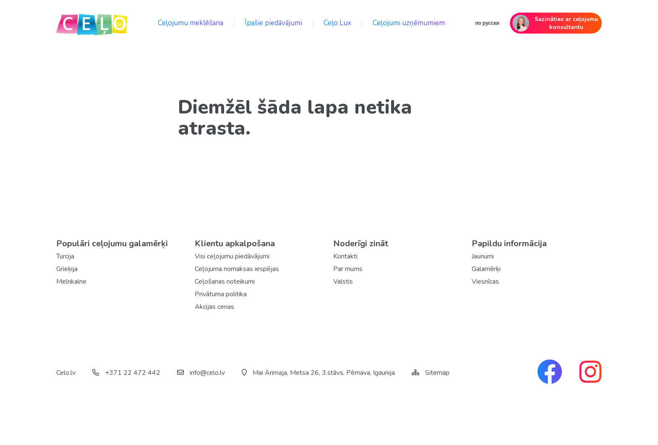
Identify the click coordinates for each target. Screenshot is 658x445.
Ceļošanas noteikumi (225, 281)
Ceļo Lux (337, 23)
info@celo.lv (201, 373)
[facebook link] (549, 372)
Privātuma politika (221, 294)
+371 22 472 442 (126, 373)
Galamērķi (486, 269)
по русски (487, 23)
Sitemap (437, 373)
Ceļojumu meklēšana (190, 23)
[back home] (92, 23)
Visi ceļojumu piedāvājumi (232, 256)
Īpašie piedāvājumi (273, 23)
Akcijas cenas (214, 307)
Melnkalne (71, 281)
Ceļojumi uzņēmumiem (409, 23)
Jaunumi (483, 256)
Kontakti (345, 256)
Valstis (343, 281)
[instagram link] (590, 373)
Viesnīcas (485, 281)
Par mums (348, 269)
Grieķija (67, 269)
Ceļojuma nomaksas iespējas (237, 269)
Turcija (65, 256)
